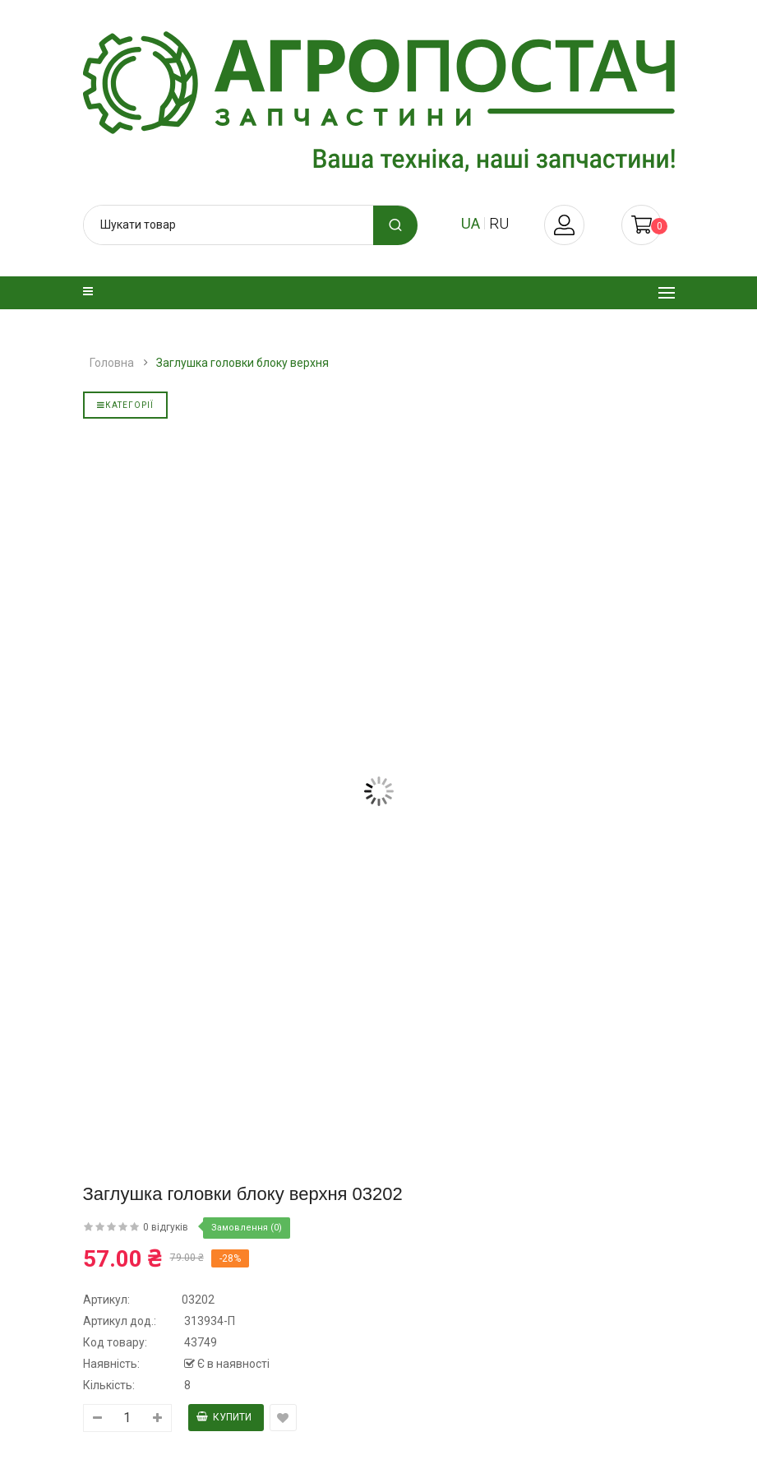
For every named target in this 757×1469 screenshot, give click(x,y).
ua (470, 223)
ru (499, 223)
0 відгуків (165, 1227)
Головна (112, 362)
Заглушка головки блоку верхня (242, 362)
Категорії (125, 405)
